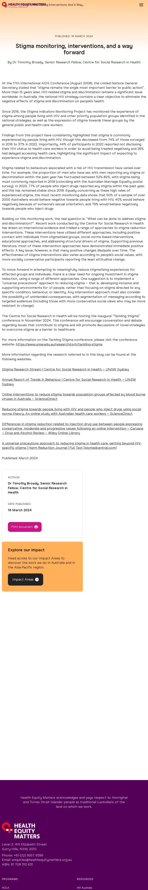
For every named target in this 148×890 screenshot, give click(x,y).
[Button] (25, 527)
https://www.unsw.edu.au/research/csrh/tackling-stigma (59, 344)
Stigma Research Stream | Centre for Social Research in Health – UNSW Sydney (65, 369)
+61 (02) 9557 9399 (28, 855)
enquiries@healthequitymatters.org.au (42, 860)
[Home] (24, 5)
